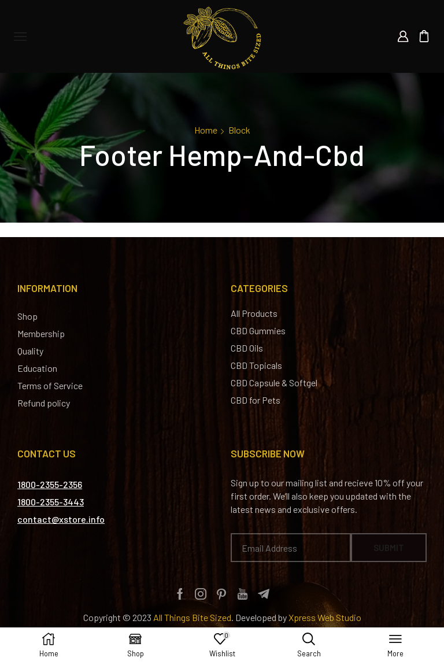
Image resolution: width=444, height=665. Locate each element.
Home (205, 129)
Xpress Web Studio (324, 617)
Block (239, 129)
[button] (49, 484)
